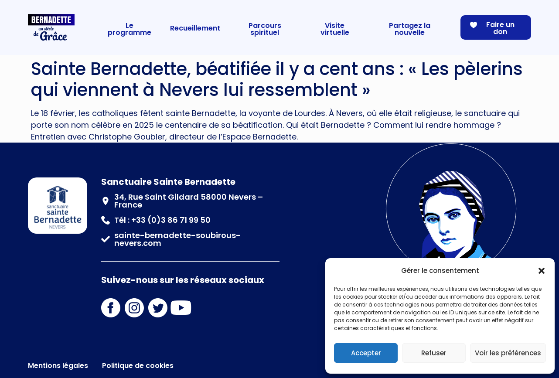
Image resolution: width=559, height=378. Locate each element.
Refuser (434, 353)
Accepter (366, 353)
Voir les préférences (508, 353)
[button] (541, 270)
